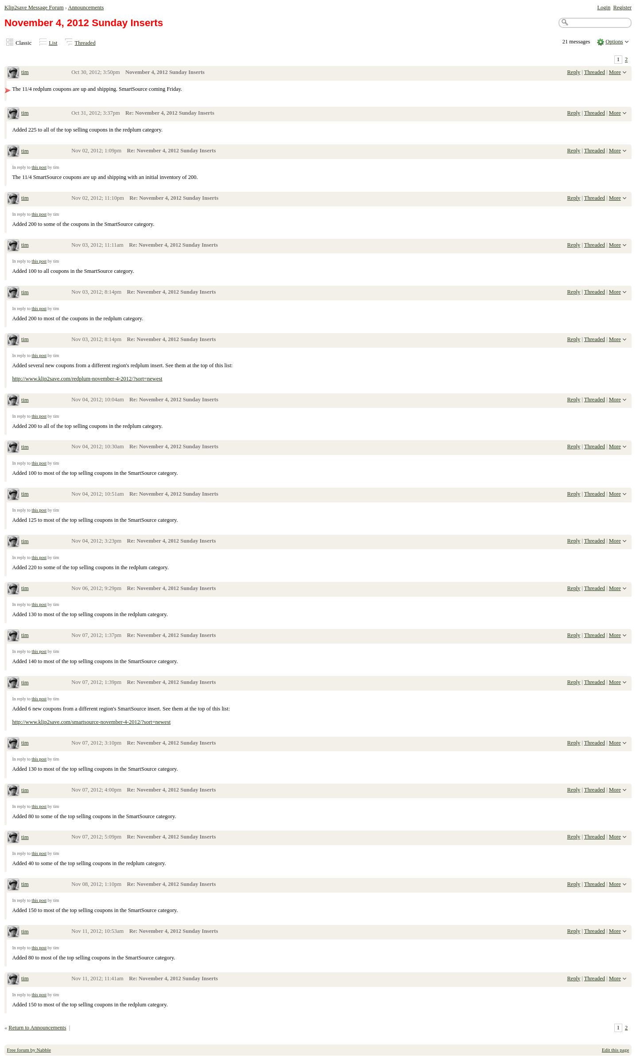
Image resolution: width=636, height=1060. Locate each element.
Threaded (85, 43)
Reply (574, 72)
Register (622, 7)
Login (603, 7)
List (53, 43)
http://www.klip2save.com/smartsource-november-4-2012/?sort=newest (91, 722)
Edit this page (615, 1049)
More (615, 72)
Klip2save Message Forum (34, 7)
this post (39, 167)
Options (614, 42)
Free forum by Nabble (29, 1049)
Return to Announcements (37, 1028)
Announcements (86, 7)
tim (25, 72)
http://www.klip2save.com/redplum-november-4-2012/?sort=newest (87, 379)
